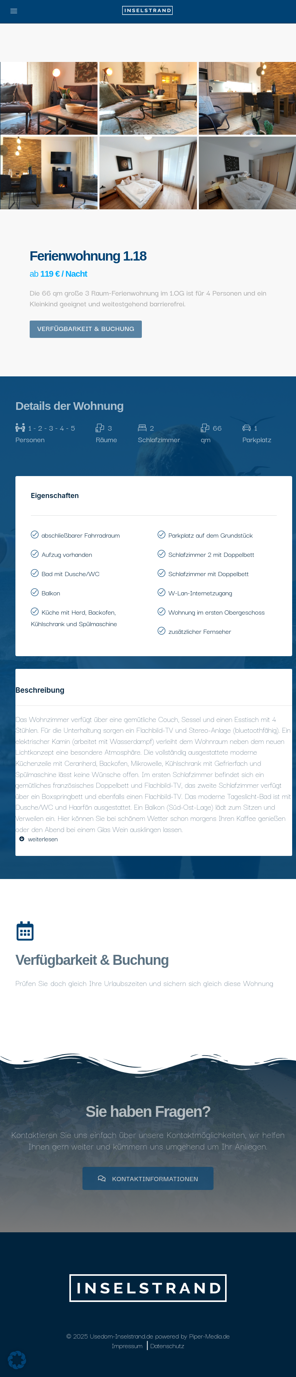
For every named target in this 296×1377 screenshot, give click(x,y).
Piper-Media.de (209, 1335)
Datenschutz (167, 1345)
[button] (17, 1360)
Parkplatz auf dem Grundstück (210, 535)
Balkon (51, 592)
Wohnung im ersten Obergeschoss (216, 612)
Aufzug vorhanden (67, 554)
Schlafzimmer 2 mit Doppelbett (211, 554)
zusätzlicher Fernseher (199, 631)
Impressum (127, 1345)
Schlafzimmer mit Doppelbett (208, 573)
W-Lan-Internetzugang (200, 592)
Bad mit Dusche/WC (70, 573)
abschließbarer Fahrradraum (81, 535)
